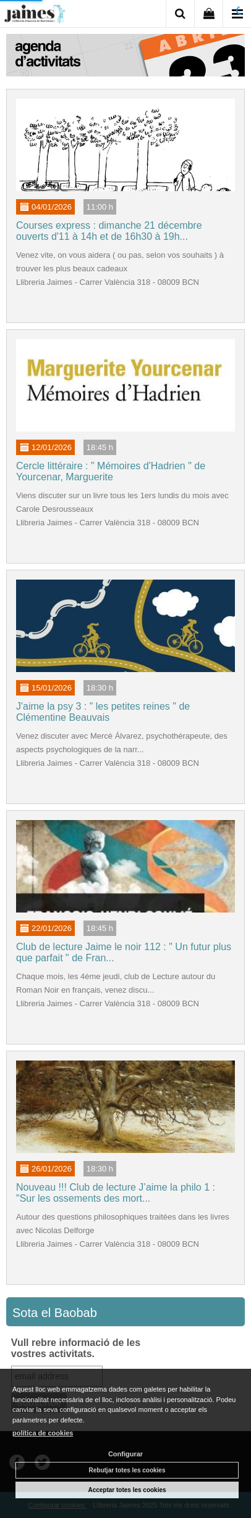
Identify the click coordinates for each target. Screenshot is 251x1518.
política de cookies (42, 1433)
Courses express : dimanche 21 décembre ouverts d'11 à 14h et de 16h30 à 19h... (109, 231)
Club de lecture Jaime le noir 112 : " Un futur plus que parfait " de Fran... (123, 952)
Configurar (125, 1454)
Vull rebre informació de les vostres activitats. (75, 1348)
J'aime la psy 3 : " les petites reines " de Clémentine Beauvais (103, 712)
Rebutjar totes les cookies (127, 1470)
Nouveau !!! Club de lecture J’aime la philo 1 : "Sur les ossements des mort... (115, 1193)
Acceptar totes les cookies (127, 1490)
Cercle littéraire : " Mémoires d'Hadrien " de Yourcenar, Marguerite (110, 471)
